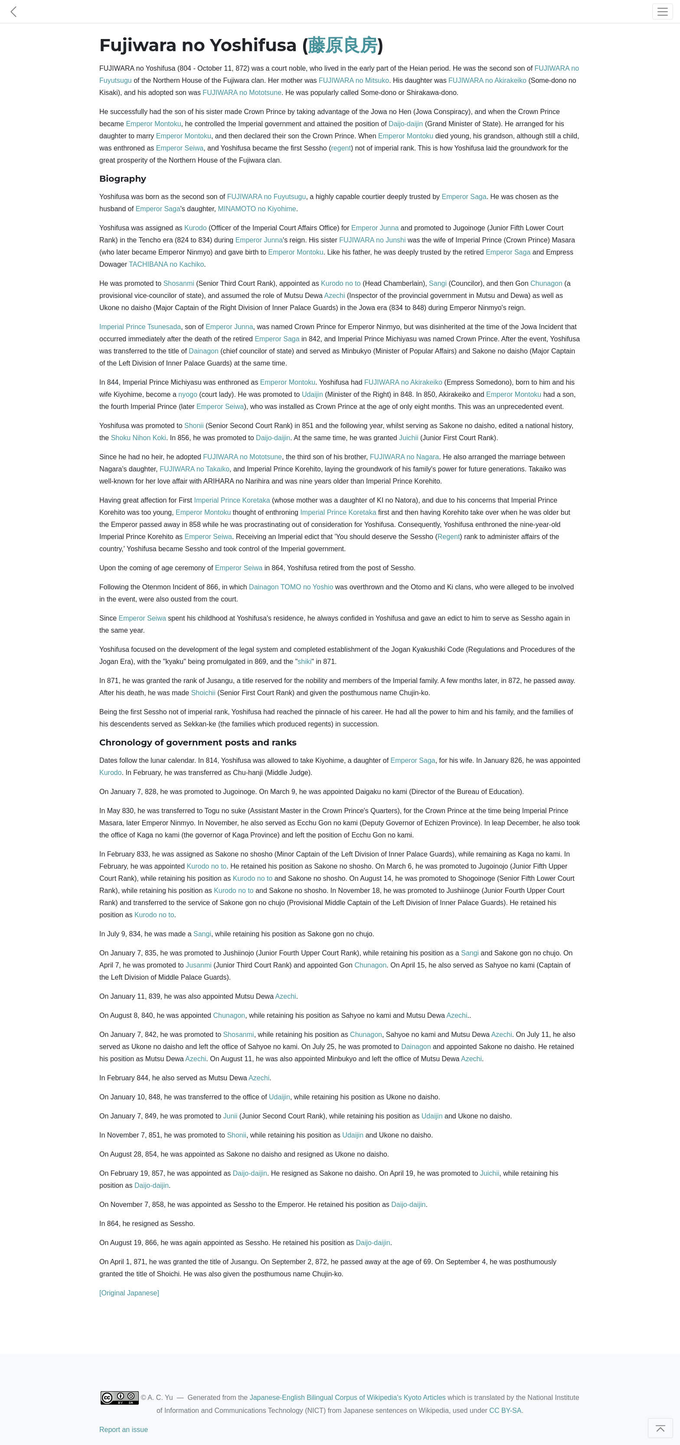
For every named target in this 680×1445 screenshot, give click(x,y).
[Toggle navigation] (662, 11)
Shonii (193, 425)
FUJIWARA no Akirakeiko (487, 80)
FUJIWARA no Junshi (372, 240)
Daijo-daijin (406, 124)
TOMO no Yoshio (307, 587)
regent (341, 148)
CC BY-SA (505, 1410)
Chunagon (546, 283)
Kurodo (195, 228)
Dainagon (204, 351)
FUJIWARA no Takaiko (194, 469)
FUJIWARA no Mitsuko (354, 80)
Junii (230, 1116)
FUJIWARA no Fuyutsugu (266, 196)
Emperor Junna (375, 228)
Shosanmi (178, 283)
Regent (449, 536)
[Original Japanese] (129, 1293)
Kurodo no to (341, 283)
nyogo (187, 394)
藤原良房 (342, 45)
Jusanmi (199, 965)
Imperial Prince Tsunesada (140, 326)
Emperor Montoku (153, 124)
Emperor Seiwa (179, 148)
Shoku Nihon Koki (138, 437)
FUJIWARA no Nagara (404, 457)
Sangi (438, 283)
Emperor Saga (464, 196)
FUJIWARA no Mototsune (242, 92)
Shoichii (203, 692)
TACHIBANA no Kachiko (166, 264)
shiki (304, 661)
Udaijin (312, 394)
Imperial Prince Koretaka (232, 500)
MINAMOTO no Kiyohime (257, 208)
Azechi (334, 295)
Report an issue (123, 1429)
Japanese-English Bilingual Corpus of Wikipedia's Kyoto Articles (348, 1397)
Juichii (408, 437)
